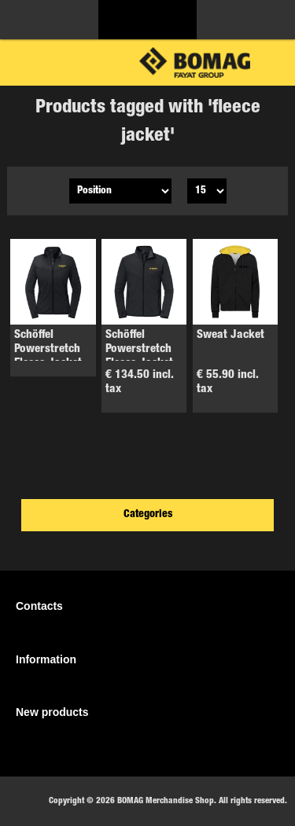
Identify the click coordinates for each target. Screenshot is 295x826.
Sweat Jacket (230, 335)
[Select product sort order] (120, 191)
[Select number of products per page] (207, 191)
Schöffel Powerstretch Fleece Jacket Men (139, 356)
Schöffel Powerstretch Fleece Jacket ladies (48, 356)
